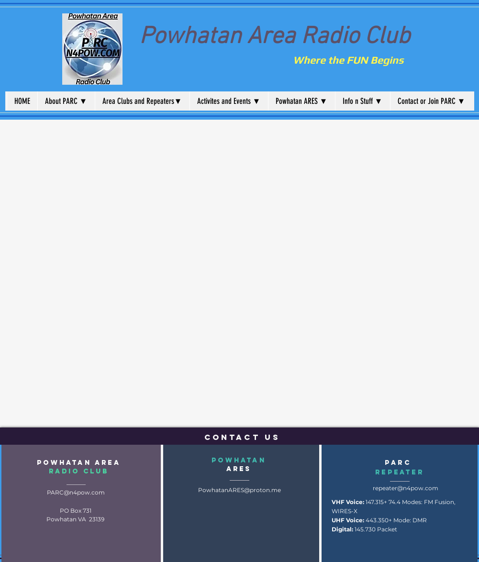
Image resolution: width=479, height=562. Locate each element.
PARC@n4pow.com (76, 492)
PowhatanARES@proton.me (239, 490)
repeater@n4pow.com (405, 488)
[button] (66, 101)
